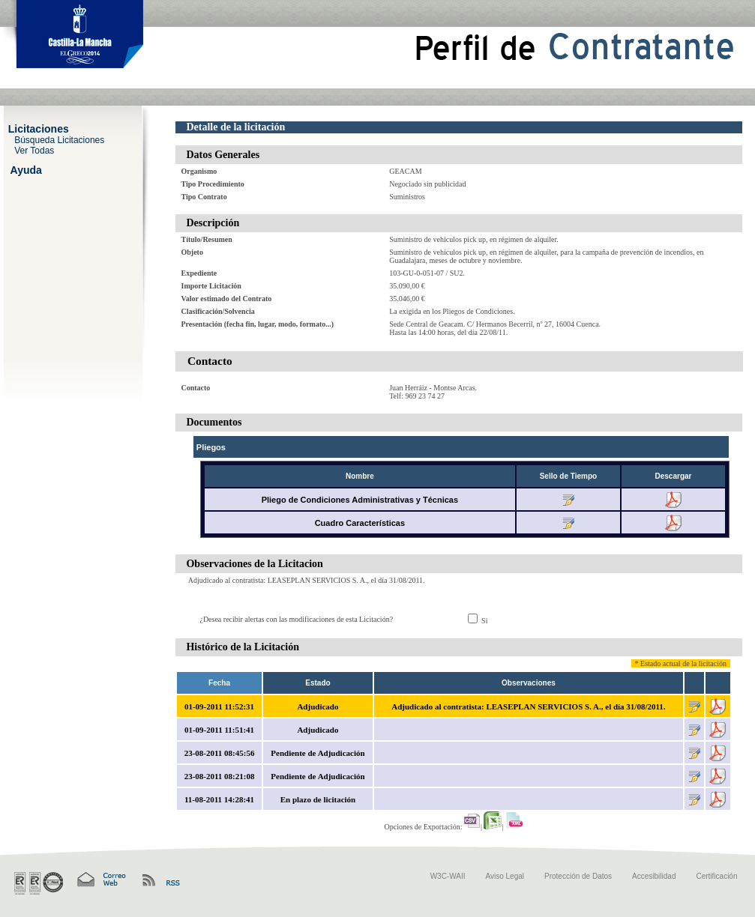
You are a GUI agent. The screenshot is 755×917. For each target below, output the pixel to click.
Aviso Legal (505, 876)
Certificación (716, 876)
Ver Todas (34, 150)
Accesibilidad (654, 876)
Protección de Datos (578, 876)
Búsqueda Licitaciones (59, 139)
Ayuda (26, 169)
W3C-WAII (448, 876)
